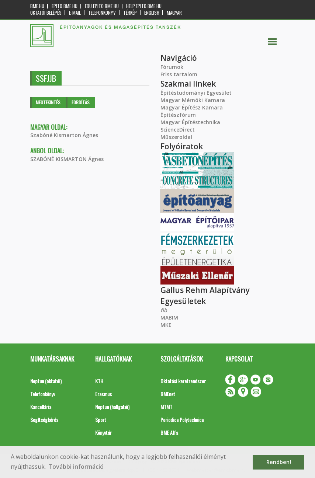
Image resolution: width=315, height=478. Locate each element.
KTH (99, 381)
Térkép (130, 12)
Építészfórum (178, 114)
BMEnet (167, 394)
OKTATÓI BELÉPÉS (46, 12)
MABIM (169, 317)
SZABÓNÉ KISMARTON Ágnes (67, 159)
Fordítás (81, 102)
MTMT (166, 407)
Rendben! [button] (278, 461)
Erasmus (103, 394)
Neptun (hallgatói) (112, 407)
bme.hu (37, 6)
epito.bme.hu (64, 6)
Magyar (174, 12)
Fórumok (171, 66)
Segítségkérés (44, 419)
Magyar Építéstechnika (190, 122)
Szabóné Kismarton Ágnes (64, 135)
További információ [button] (76, 467)
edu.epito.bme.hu (102, 6)
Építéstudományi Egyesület (196, 92)
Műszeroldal (176, 136)
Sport (100, 419)
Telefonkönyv (102, 12)
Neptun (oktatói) (46, 381)
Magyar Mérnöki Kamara (192, 100)
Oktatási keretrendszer (183, 381)
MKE (166, 324)
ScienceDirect (177, 129)
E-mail (75, 12)
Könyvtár (103, 432)
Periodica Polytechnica (182, 419)
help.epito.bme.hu (144, 6)
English (151, 12)
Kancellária (40, 407)
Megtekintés (48, 102)
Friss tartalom (178, 74)
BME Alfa (169, 432)
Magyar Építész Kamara (191, 107)
